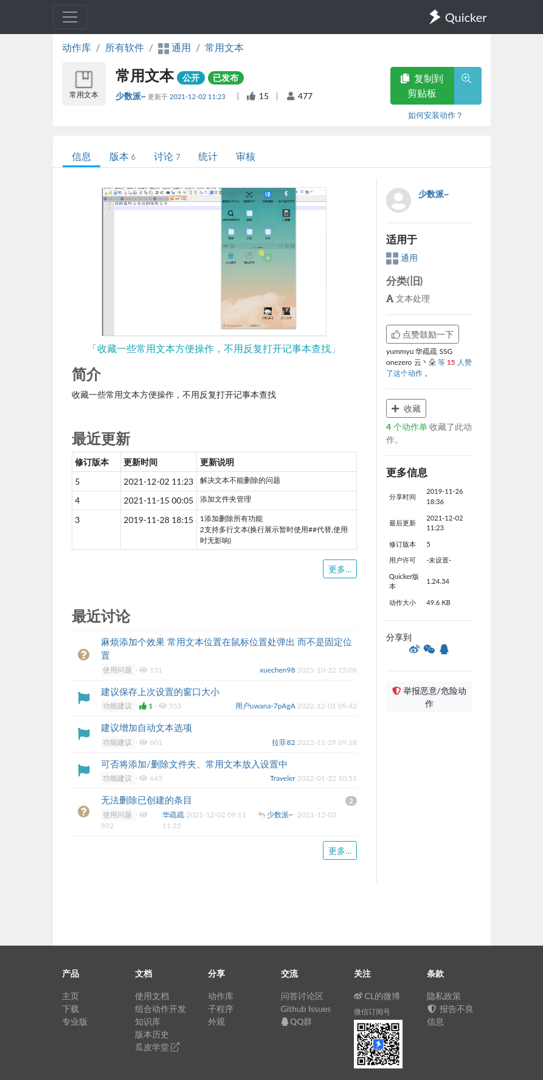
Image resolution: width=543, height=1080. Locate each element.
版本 (122, 156)
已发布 (225, 77)
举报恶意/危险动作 (429, 696)
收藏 (406, 408)
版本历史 (152, 1034)
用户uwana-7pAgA (266, 705)
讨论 (167, 156)
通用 (402, 257)
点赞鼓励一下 (423, 334)
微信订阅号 (372, 1011)
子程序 (220, 1008)
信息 (81, 156)
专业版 (75, 1021)
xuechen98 (278, 669)
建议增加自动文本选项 (146, 727)
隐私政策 (444, 996)
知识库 (148, 1021)
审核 (245, 156)
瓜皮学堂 (157, 1047)
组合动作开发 (160, 1008)
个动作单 (407, 426)
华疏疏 (174, 814)
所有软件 (124, 47)
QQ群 (297, 1021)
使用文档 (152, 996)
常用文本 (224, 47)
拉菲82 (284, 742)
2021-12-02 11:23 (198, 96)
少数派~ (132, 96)
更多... (339, 569)
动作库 (76, 47)
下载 (70, 1008)
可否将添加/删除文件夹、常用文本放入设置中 (194, 763)
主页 (70, 996)
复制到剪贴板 (422, 85)
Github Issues (306, 1008)
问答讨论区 (302, 996)
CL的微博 (377, 996)
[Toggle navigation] (70, 17)
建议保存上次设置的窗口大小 (160, 691)
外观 (216, 1021)
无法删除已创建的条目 (146, 799)
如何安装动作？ (435, 115)
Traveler (283, 778)
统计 (208, 156)
